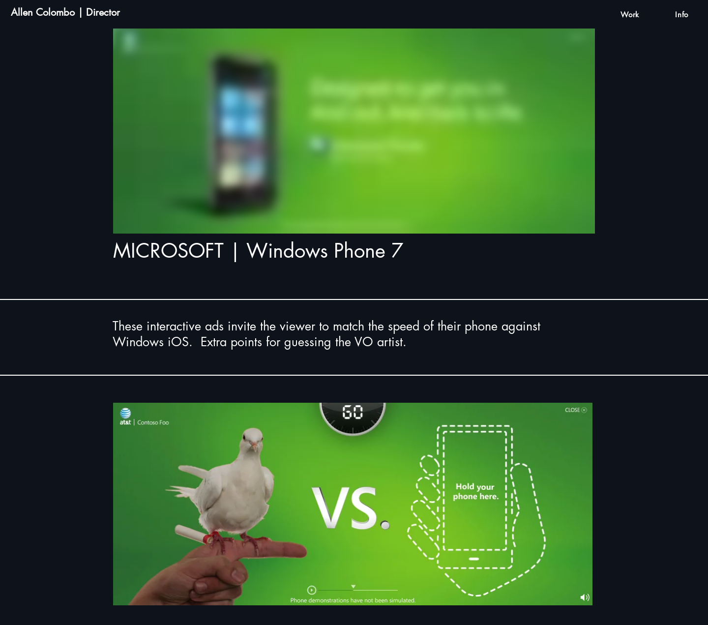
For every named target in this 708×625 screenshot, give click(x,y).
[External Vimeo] (354, 131)
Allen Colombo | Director (65, 12)
